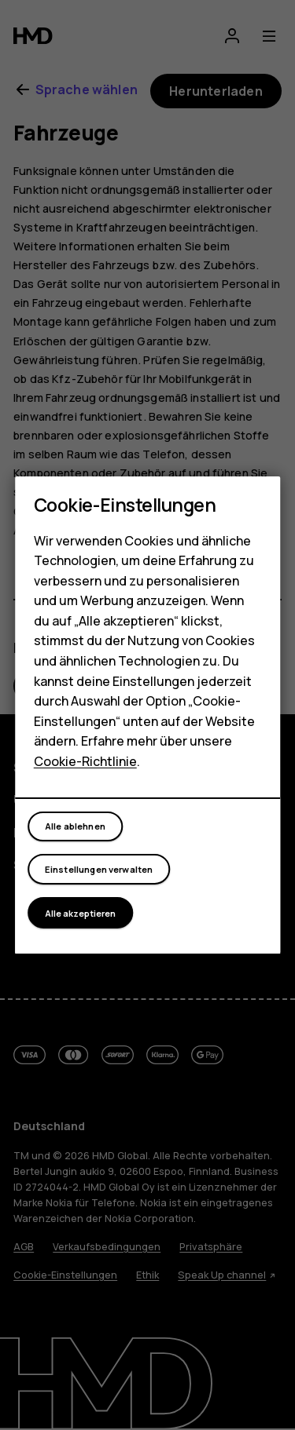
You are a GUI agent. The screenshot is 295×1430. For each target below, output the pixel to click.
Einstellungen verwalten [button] (99, 869)
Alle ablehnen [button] (75, 826)
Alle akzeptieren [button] (80, 913)
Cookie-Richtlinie (85, 761)
